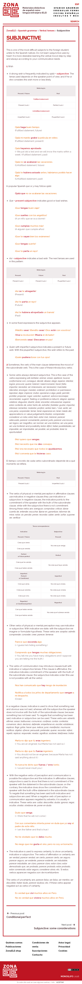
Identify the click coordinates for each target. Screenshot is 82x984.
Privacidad (64, 946)
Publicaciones (13, 946)
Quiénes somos (14, 942)
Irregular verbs (66, 11)
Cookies (62, 951)
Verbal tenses (47, 30)
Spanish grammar (66, 8)
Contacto (37, 955)
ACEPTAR (60, 982)
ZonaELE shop (13, 951)
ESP (77, 4)
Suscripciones (39, 951)
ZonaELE (11, 30)
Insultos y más (66, 16)
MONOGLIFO (67, 976)
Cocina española (66, 13)
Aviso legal (64, 942)
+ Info (52, 982)
